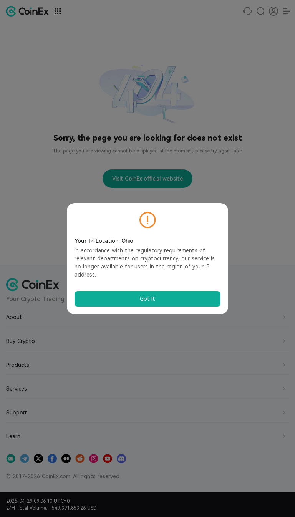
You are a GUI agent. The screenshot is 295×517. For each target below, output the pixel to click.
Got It (147, 299)
